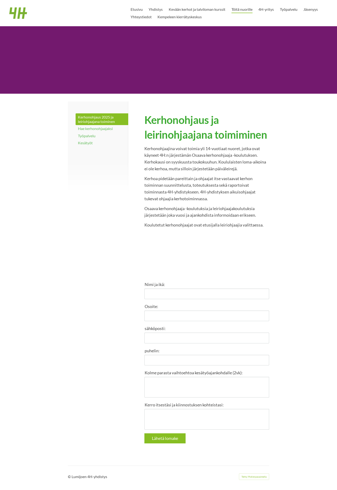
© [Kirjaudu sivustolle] (70, 476)
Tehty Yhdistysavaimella (254, 476)
